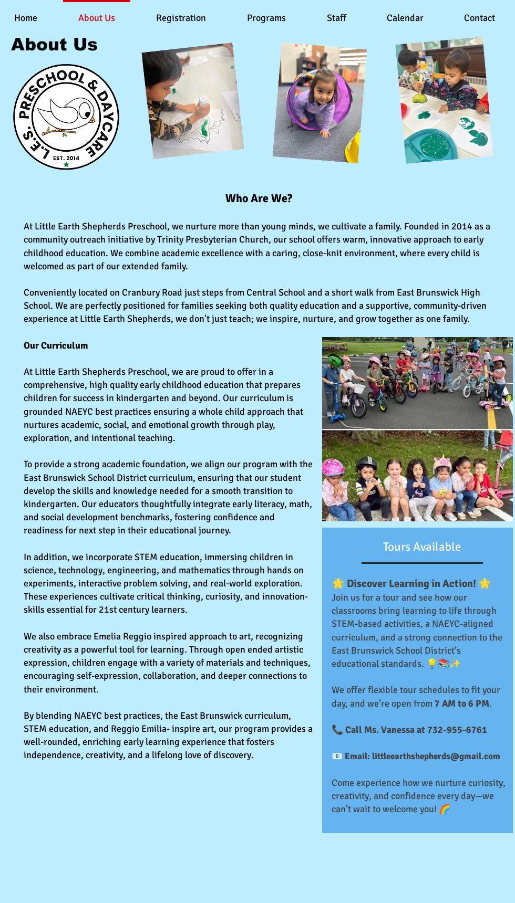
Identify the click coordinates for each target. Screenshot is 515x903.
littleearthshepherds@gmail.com (436, 756)
